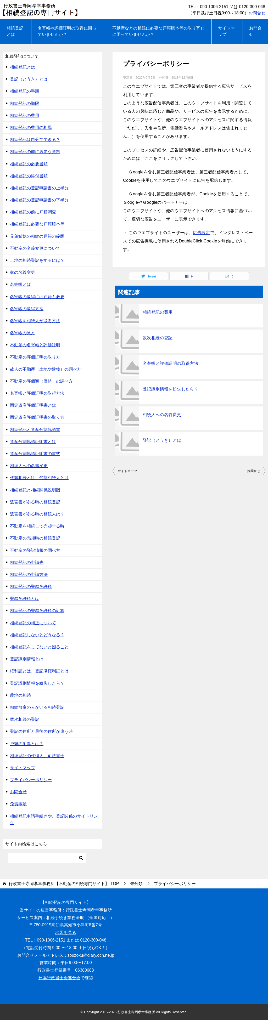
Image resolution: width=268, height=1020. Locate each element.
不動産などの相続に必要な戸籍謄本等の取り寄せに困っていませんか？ (158, 31)
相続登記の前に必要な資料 (35, 151)
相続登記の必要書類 (29, 164)
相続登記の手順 (24, 91)
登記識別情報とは (26, 659)
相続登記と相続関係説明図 (35, 490)
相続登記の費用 (158, 312)
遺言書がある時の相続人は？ (37, 514)
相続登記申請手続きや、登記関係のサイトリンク (54, 819)
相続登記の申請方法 (29, 574)
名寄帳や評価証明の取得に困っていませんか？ (67, 31)
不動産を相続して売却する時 (37, 526)
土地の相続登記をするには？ (37, 260)
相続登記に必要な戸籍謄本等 (37, 224)
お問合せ (257, 13)
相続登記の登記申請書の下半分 (39, 200)
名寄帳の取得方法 (26, 309)
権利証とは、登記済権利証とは (39, 671)
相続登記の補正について (33, 623)
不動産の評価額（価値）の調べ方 (41, 381)
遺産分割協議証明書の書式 (35, 453)
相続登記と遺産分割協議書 (35, 429)
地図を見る (65, 932)
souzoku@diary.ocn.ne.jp (91, 955)
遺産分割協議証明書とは (33, 441)
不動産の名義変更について (35, 248)
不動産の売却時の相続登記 (35, 538)
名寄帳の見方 (22, 333)
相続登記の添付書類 (29, 176)
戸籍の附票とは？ (26, 743)
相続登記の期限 (24, 103)
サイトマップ (226, 31)
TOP (64, 883)
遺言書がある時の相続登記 (35, 502)
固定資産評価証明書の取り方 (37, 417)
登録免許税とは (24, 598)
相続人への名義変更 (162, 414)
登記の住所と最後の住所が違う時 (41, 731)
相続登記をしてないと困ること (39, 647)
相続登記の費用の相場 (31, 127)
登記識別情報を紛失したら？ (170, 389)
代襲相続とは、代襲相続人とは (39, 477)
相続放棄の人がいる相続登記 (37, 707)
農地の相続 (20, 695)
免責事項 (18, 804)
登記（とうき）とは (162, 440)
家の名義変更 (22, 272)
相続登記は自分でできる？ (35, 139)
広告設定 (201, 232)
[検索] (47, 858)
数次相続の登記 (158, 338)
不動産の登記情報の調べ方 (35, 550)
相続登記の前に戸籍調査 (33, 212)
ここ (148, 158)
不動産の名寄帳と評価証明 (35, 345)
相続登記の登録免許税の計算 (37, 610)
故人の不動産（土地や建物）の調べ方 (45, 369)
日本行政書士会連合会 (59, 978)
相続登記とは (15, 31)
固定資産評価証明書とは (33, 405)
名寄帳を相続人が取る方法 (35, 321)
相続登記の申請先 (26, 562)
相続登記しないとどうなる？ (37, 635)
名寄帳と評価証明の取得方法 (170, 363)
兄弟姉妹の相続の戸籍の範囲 (37, 236)
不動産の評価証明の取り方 (35, 357)
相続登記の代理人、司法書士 (37, 755)
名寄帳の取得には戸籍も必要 (37, 296)
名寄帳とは (20, 284)
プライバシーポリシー (31, 780)
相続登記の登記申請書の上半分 (39, 188)
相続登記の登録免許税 (31, 586)
